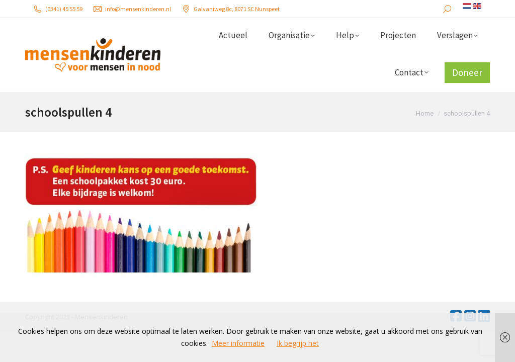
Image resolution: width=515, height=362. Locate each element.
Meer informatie (238, 343)
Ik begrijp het (298, 343)
